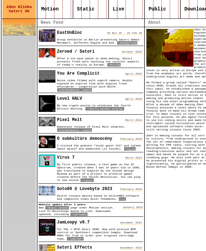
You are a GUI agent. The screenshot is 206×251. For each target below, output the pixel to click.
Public (157, 9)
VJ (122, 199)
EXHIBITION (127, 43)
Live (118, 9)
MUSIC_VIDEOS (57, 208)
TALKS (130, 149)
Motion (50, 9)
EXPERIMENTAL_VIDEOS (74, 90)
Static (85, 9)
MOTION (114, 65)
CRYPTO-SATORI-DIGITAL (104, 109)
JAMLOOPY (75, 239)
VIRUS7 (87, 180)
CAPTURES (78, 214)
